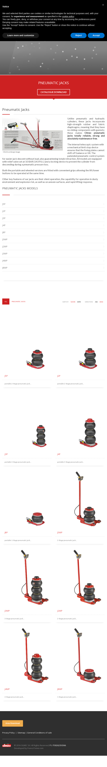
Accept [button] (96, 35)
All (6, 301)
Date (79, 302)
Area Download (12, 723)
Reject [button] (78, 35)
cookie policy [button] (68, 16)
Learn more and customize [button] (20, 35)
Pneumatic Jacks (18, 301)
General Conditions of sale (39, 732)
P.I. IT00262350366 (58, 745)
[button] (103, 4)
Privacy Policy (8, 732)
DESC (101, 302)
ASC (96, 302)
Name (73, 302)
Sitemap (21, 732)
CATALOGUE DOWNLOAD (54, 92)
